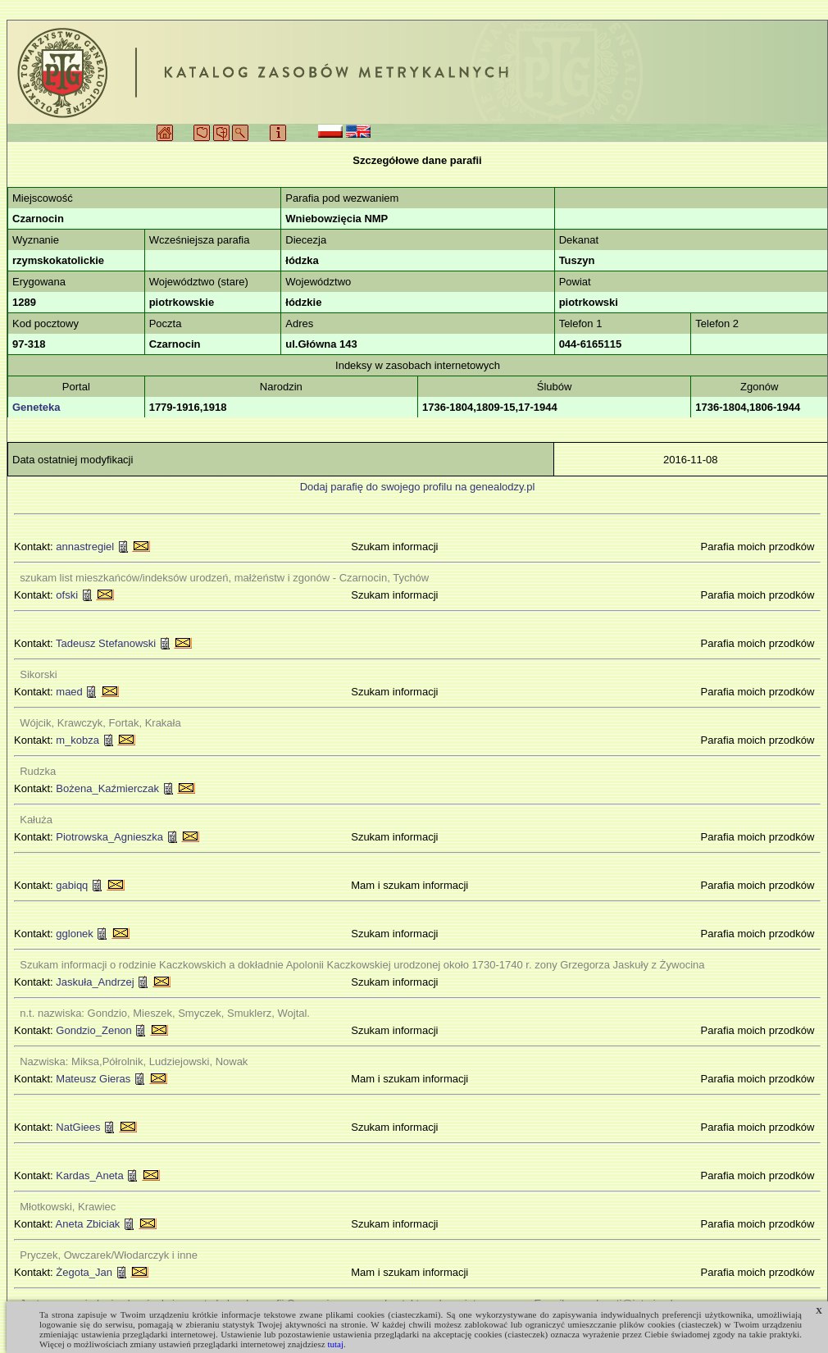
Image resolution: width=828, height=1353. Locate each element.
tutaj (335, 1344)
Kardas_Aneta (89, 1175)
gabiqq (72, 885)
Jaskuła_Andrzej (95, 982)
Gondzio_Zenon (94, 1030)
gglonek (74, 933)
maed (69, 692)
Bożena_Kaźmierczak (107, 788)
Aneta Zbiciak (88, 1224)
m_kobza (77, 740)
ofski (67, 595)
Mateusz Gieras (93, 1079)
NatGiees (78, 1127)
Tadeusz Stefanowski (106, 643)
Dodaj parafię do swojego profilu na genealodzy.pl (417, 487)
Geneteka (36, 407)
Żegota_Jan (84, 1272)
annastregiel (85, 546)
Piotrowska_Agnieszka (109, 837)
